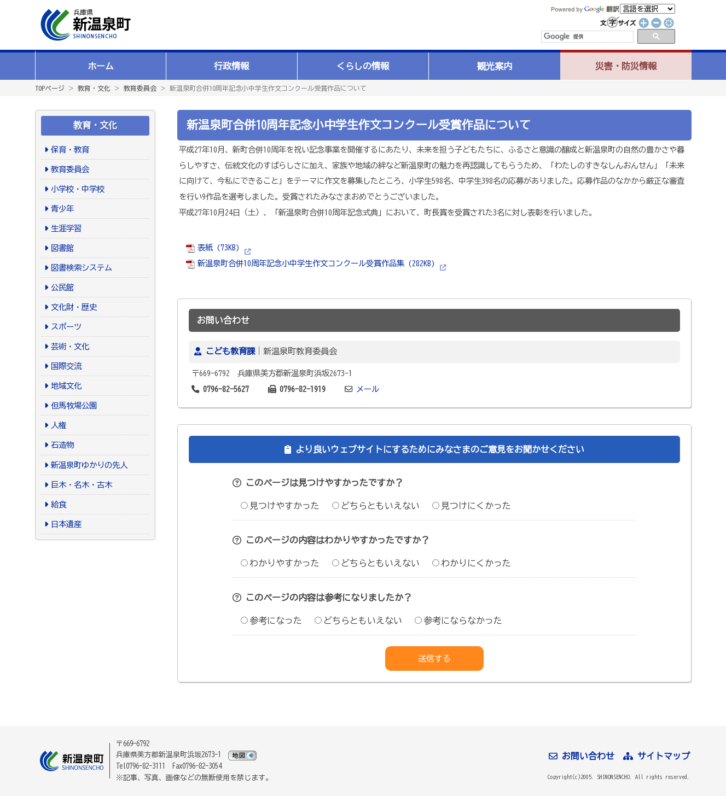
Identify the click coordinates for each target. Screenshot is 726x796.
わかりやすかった (280, 563)
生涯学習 (66, 228)
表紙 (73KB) (212, 247)
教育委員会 (140, 88)
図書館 (62, 248)
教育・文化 (94, 88)
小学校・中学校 (77, 189)
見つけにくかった (471, 505)
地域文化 (66, 386)
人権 (58, 425)
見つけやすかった (280, 505)
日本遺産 (66, 524)
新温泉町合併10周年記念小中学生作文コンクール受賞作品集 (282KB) (310, 263)
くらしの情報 (362, 66)
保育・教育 (70, 149)
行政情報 (231, 66)
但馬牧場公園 (74, 405)
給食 (58, 504)
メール (367, 389)
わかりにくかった (471, 563)
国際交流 (66, 366)
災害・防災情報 (626, 66)
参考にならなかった (458, 620)
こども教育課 (230, 351)
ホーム (101, 66)
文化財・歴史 (74, 307)
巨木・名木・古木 (81, 485)
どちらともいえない (376, 505)
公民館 (62, 287)
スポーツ (66, 327)
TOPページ (50, 88)
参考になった (271, 620)
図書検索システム (81, 268)
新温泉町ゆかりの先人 (89, 465)
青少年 (62, 208)
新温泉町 (84, 25)
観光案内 (494, 66)
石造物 (62, 445)
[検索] (586, 36)
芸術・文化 (70, 346)
